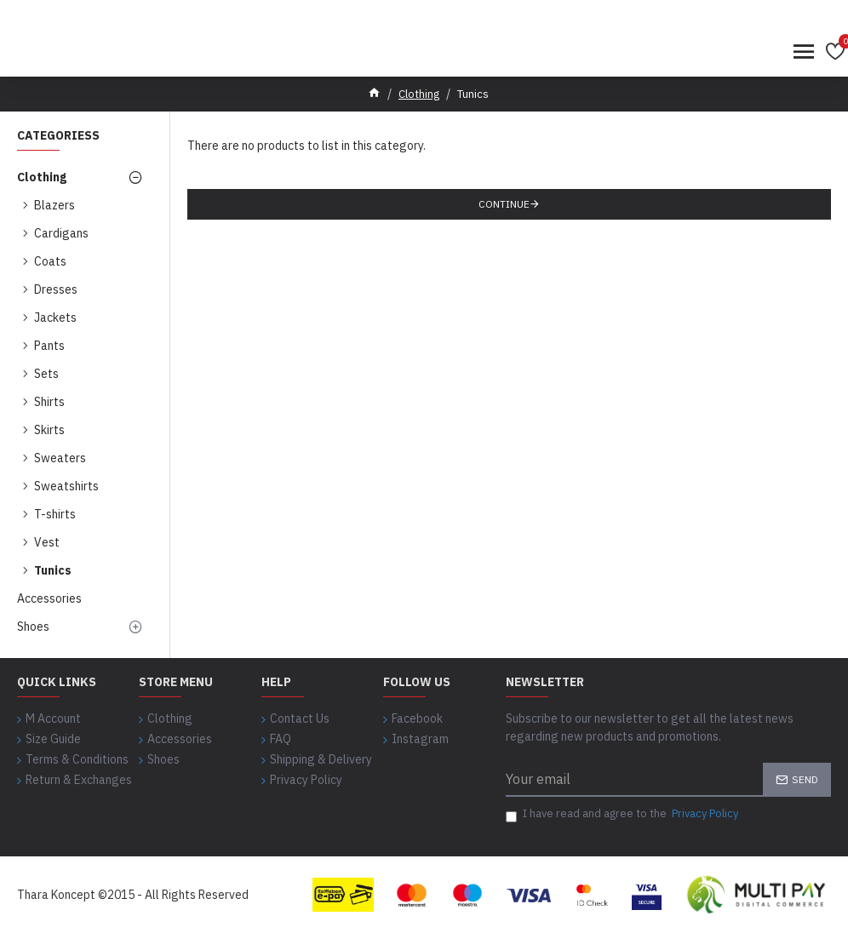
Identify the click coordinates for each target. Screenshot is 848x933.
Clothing (418, 94)
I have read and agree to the (623, 813)
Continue (504, 203)
